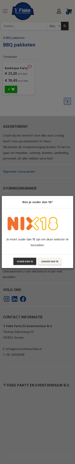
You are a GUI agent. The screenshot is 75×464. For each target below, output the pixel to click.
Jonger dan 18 (49, 261)
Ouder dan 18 (25, 261)
